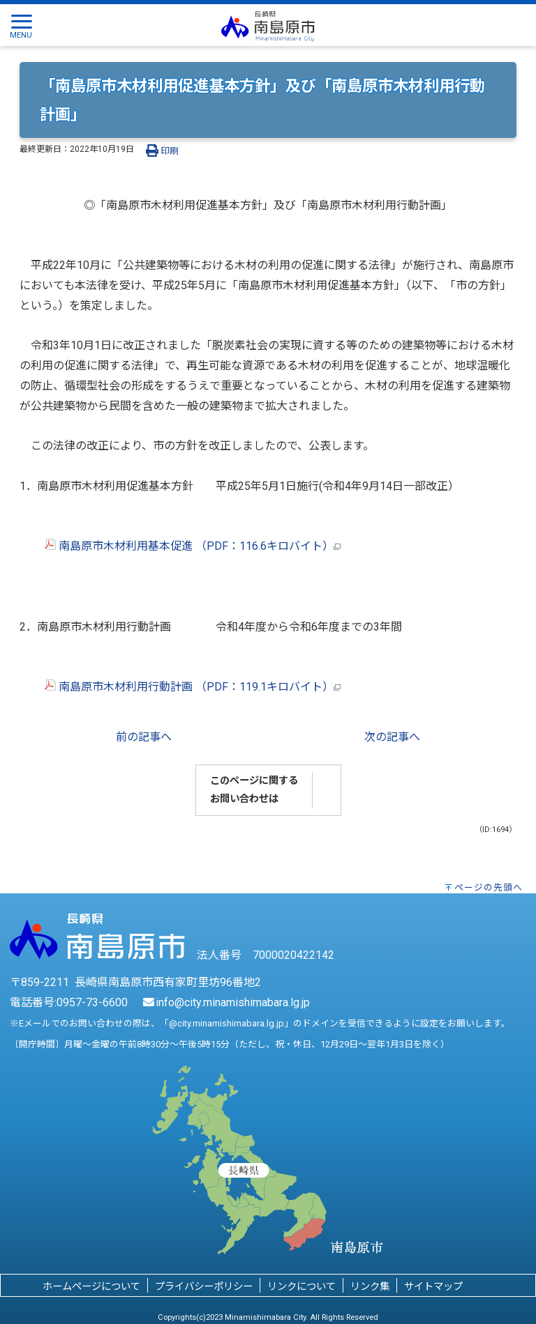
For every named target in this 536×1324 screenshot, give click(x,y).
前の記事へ (144, 737)
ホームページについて (91, 1287)
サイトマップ (433, 1287)
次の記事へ (392, 737)
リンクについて (301, 1287)
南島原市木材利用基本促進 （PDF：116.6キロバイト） (180, 546)
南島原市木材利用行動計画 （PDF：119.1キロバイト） (180, 686)
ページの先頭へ (488, 887)
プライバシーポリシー (204, 1287)
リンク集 (369, 1287)
